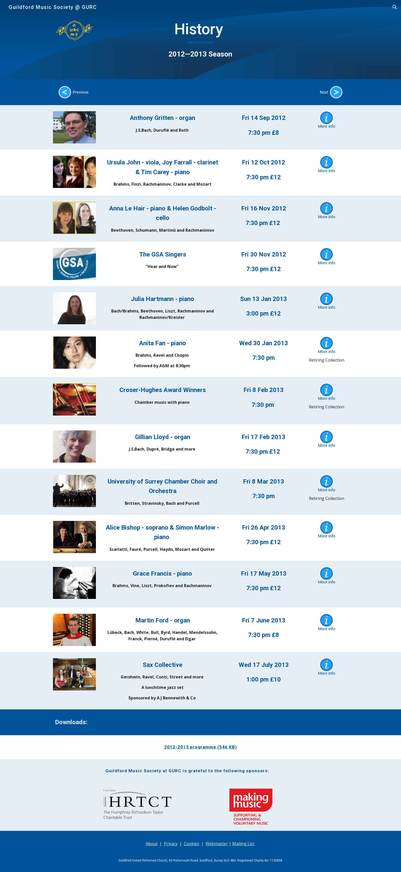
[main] (200, 39)
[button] (395, 7)
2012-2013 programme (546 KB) (200, 747)
